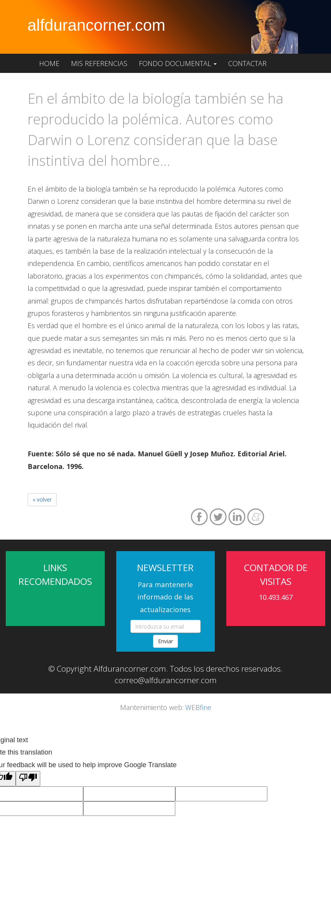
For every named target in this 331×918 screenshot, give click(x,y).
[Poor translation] (28, 778)
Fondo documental (178, 63)
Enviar (165, 641)
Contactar (247, 63)
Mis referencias (99, 63)
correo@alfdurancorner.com (166, 680)
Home (49, 63)
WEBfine (198, 707)
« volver (42, 499)
